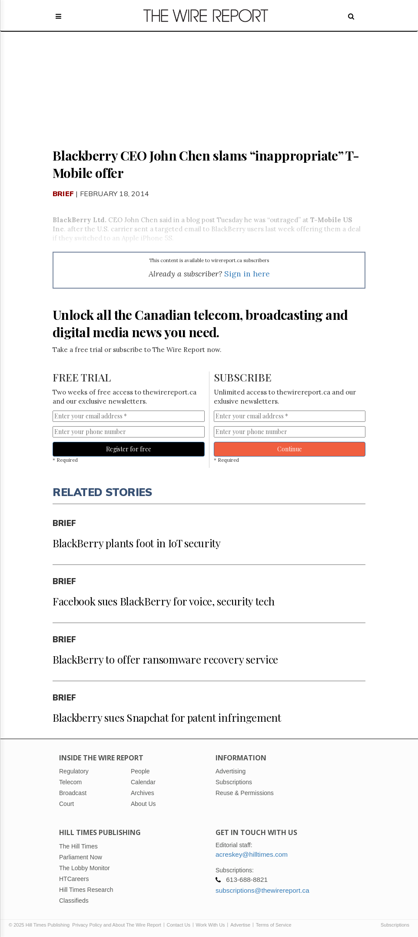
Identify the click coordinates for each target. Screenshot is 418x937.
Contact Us (178, 924)
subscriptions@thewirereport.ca (262, 890)
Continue (289, 449)
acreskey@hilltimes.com (252, 854)
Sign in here (247, 274)
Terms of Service (274, 924)
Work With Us (210, 924)
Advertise (240, 924)
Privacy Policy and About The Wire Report (116, 924)
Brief (63, 193)
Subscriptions (395, 924)
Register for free (128, 449)
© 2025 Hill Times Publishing (40, 924)
